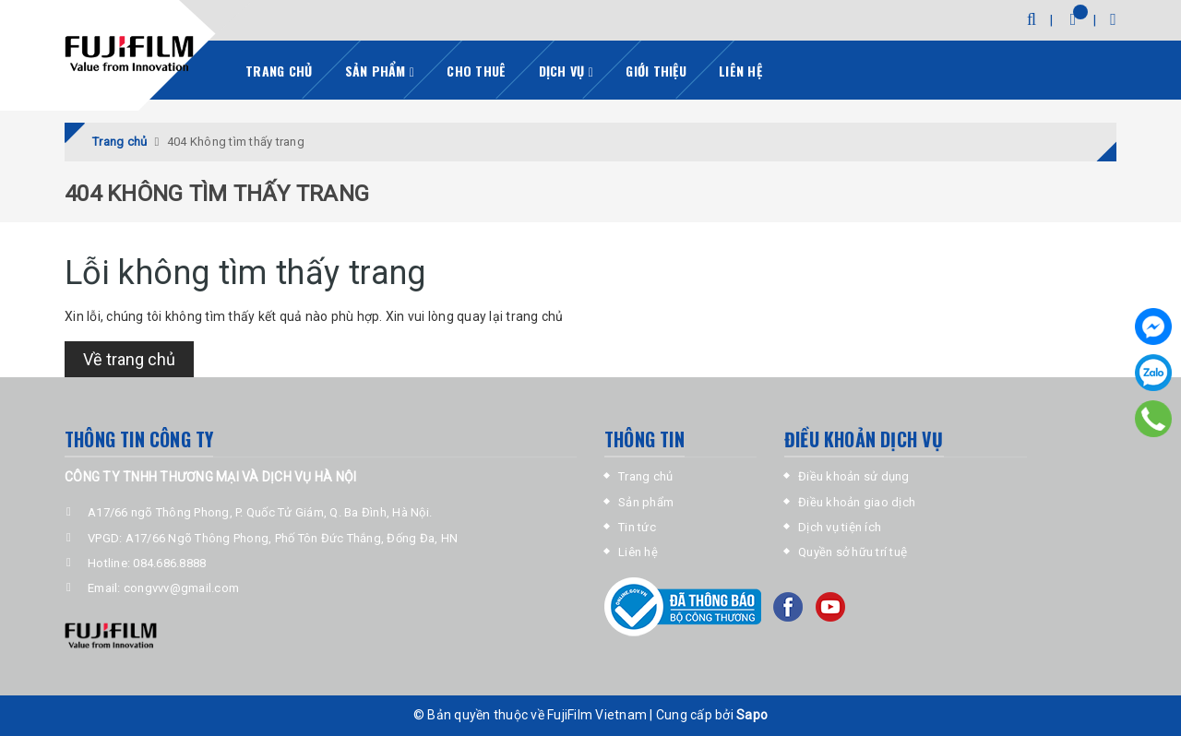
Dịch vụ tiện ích (839, 527)
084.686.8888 (169, 563)
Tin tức (637, 527)
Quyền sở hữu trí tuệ (852, 552)
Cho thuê (476, 70)
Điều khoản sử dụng (854, 476)
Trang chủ (278, 70)
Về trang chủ (129, 359)
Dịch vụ (566, 70)
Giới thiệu (656, 70)
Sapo (752, 714)
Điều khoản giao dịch (856, 502)
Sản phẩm (380, 70)
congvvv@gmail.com (181, 588)
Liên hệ (740, 70)
